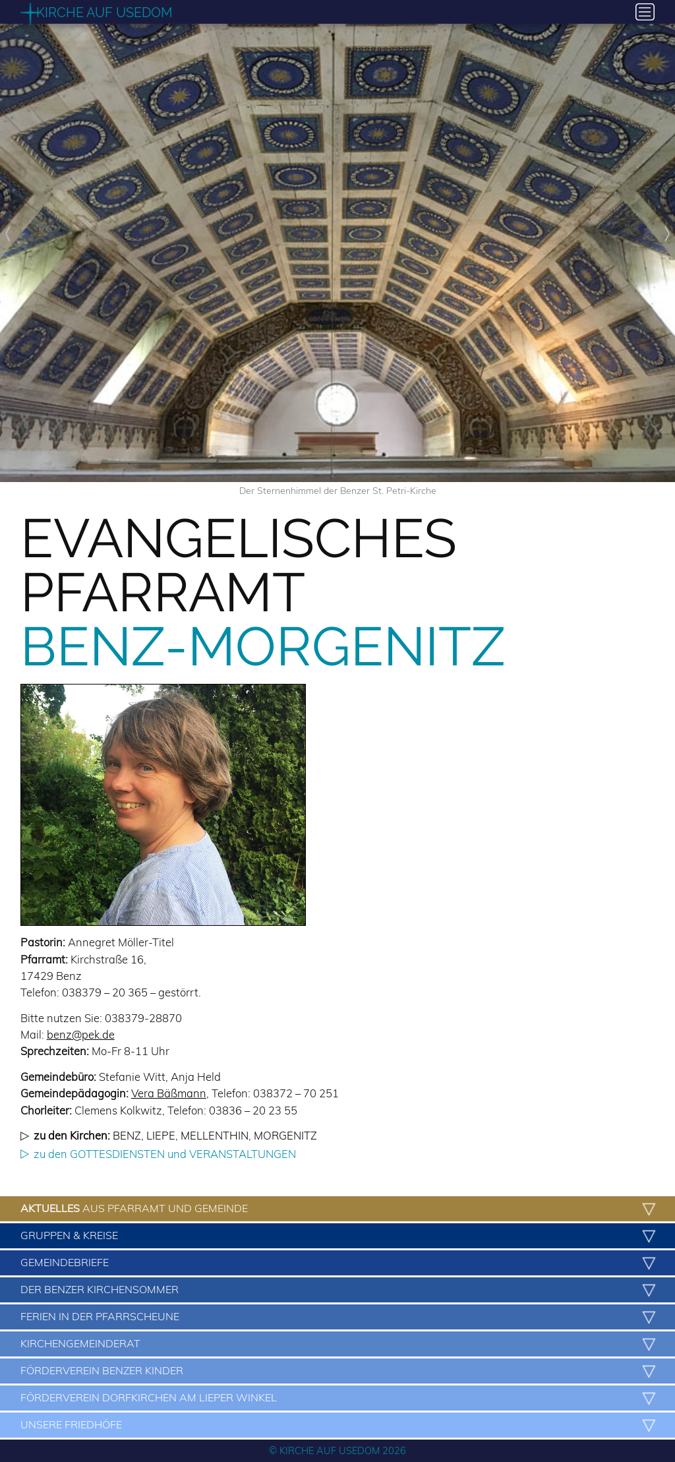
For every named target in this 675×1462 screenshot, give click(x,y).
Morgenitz (285, 1135)
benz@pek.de (81, 1034)
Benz (127, 1135)
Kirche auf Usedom (104, 12)
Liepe (160, 1135)
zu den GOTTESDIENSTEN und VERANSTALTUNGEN (165, 1154)
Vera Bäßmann (168, 1093)
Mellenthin (215, 1135)
